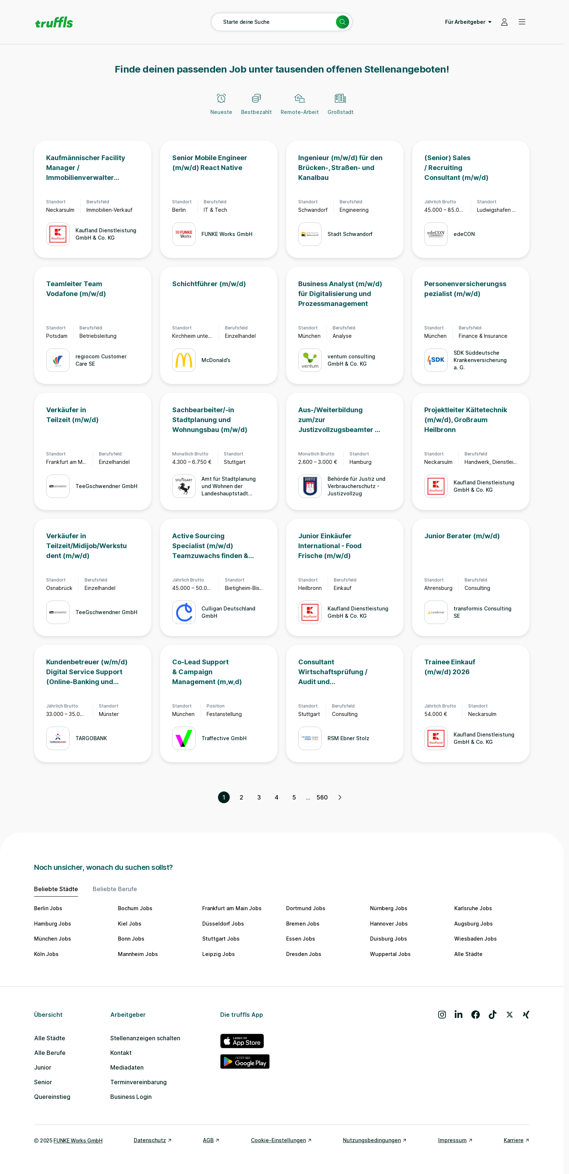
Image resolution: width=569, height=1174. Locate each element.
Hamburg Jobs (52, 923)
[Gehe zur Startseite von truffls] (54, 22)
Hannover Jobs (389, 923)
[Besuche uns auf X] (509, 1014)
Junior (42, 1067)
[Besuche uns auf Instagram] (442, 1014)
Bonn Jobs (131, 938)
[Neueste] (221, 108)
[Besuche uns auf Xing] (526, 1014)
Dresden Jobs (303, 954)
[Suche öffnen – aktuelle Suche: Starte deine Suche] (281, 22)
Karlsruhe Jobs (473, 908)
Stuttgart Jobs (221, 938)
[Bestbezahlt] (256, 108)
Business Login (131, 1096)
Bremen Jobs (302, 923)
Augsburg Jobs (473, 923)
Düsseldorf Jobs (223, 923)
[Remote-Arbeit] (300, 108)
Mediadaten (127, 1067)
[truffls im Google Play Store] (245, 1061)
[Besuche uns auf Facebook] (475, 1014)
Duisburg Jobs (388, 938)
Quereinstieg (52, 1096)
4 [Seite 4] (276, 797)
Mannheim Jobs (138, 954)
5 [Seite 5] (294, 797)
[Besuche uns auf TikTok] (492, 1014)
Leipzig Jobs (218, 954)
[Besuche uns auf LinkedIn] (458, 1014)
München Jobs (52, 938)
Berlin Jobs (48, 908)
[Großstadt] (341, 108)
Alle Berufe (50, 1052)
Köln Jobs (46, 954)
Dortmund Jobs (305, 908)
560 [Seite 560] (322, 797)
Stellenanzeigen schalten (145, 1038)
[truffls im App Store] (245, 1041)
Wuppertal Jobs (390, 954)
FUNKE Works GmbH (77, 1140)
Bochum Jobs (135, 908)
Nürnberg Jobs (388, 908)
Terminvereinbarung (138, 1082)
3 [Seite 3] (259, 797)
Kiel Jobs (129, 923)
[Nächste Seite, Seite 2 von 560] (340, 797)
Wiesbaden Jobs (475, 938)
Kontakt (121, 1052)
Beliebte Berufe (115, 889)
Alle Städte (468, 954)
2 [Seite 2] (241, 797)
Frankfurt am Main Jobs (232, 908)
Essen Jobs (300, 938)
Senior (43, 1082)
